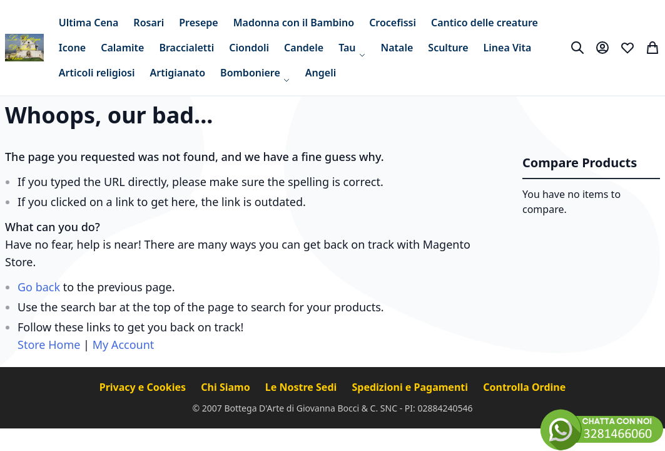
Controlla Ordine (524, 387)
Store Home (49, 344)
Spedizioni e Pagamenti (411, 387)
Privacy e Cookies (144, 387)
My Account (124, 344)
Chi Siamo (227, 387)
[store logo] (24, 47)
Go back (39, 286)
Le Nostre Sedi (302, 387)
